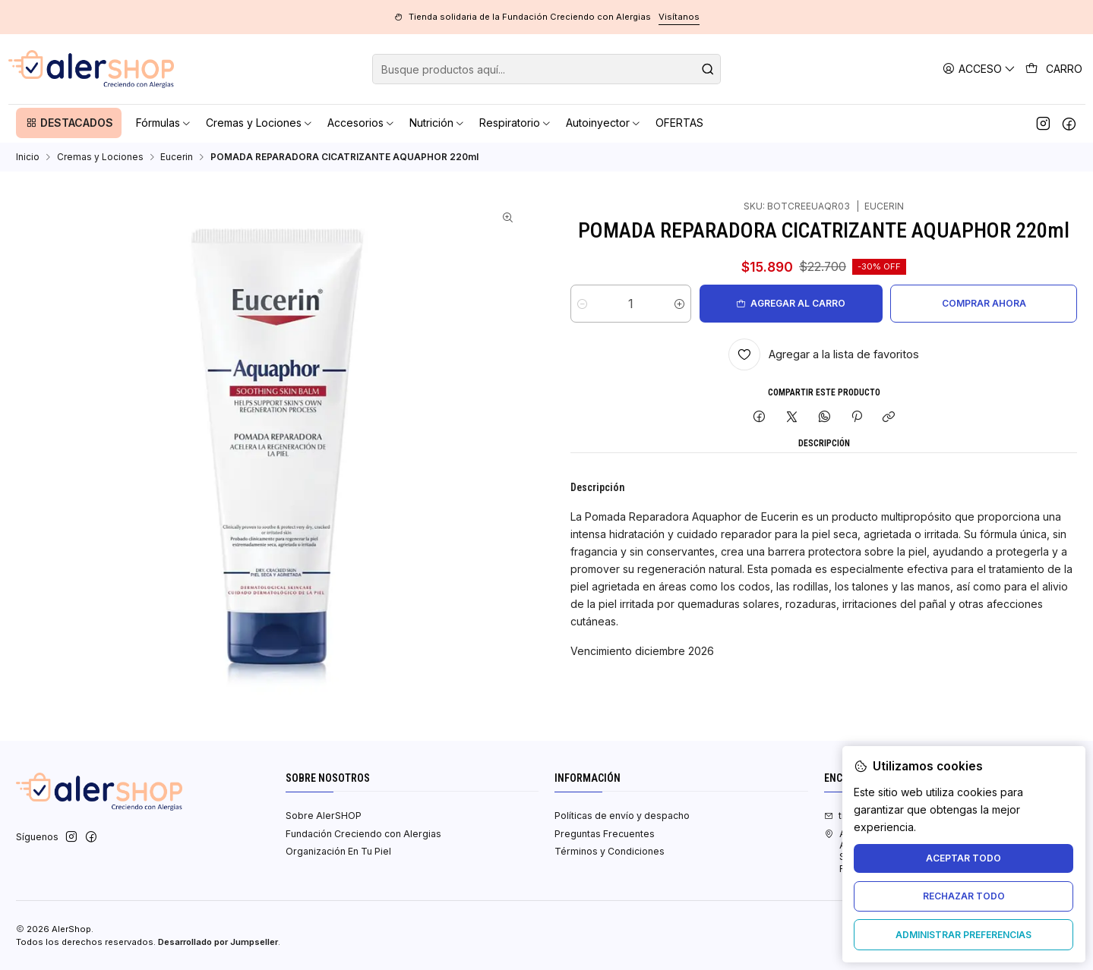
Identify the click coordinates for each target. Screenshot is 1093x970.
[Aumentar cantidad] (679, 303)
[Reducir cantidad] (582, 303)
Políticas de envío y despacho (622, 815)
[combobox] (546, 69)
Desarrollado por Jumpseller (218, 942)
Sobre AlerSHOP (324, 815)
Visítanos (679, 16)
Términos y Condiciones (609, 851)
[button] (69, 123)
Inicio (27, 157)
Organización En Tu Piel (338, 851)
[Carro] (1054, 69)
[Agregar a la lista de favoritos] (823, 354)
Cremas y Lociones (100, 157)
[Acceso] (979, 68)
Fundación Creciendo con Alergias (363, 833)
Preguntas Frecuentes (604, 833)
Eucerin (176, 157)
